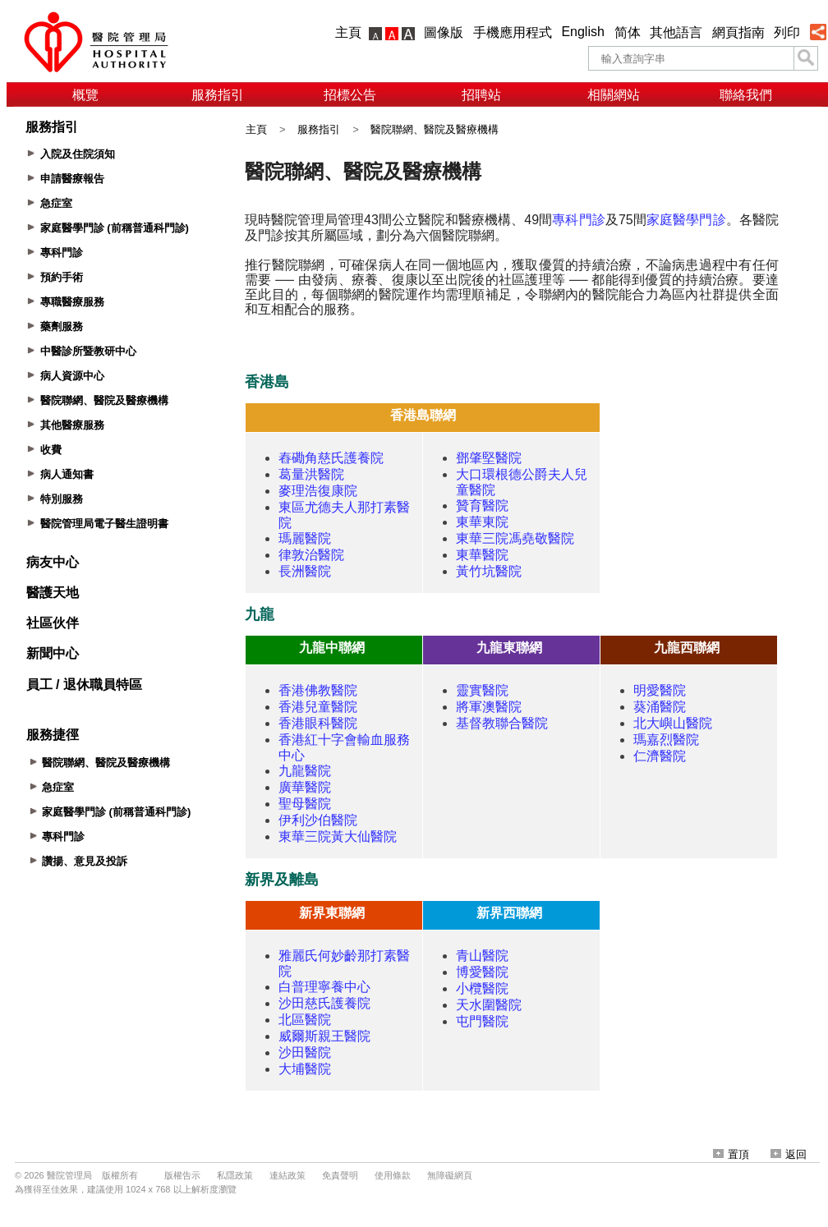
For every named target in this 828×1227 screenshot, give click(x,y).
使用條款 (393, 1175)
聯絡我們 (746, 95)
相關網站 (613, 95)
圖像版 (443, 32)
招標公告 (350, 95)
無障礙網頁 (449, 1175)
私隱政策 (235, 1175)
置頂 (731, 1154)
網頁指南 (738, 32)
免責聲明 (340, 1175)
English (582, 32)
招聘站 (481, 95)
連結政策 (287, 1175)
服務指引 (217, 95)
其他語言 (676, 32)
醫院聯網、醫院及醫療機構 (434, 129)
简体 (627, 32)
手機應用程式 (512, 32)
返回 (788, 1154)
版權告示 (182, 1175)
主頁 (348, 32)
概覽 (85, 95)
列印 (787, 32)
